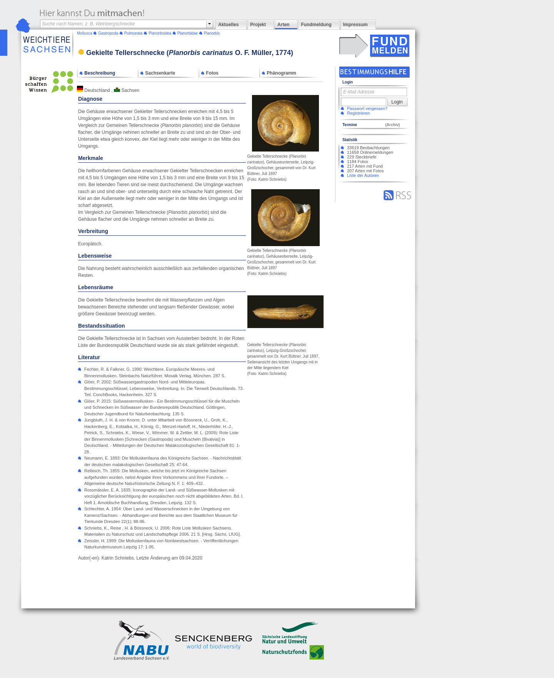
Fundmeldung (316, 24)
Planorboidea (160, 33)
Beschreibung (97, 73)
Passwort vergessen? (367, 108)
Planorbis (212, 33)
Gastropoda (108, 33)
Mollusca (84, 33)
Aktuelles (228, 24)
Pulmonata (133, 33)
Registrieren (358, 113)
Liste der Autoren (363, 175)
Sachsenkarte (157, 73)
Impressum (355, 24)
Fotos (210, 73)
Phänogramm (279, 73)
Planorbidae (187, 33)
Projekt (258, 24)
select (209, 24)
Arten (283, 24)
